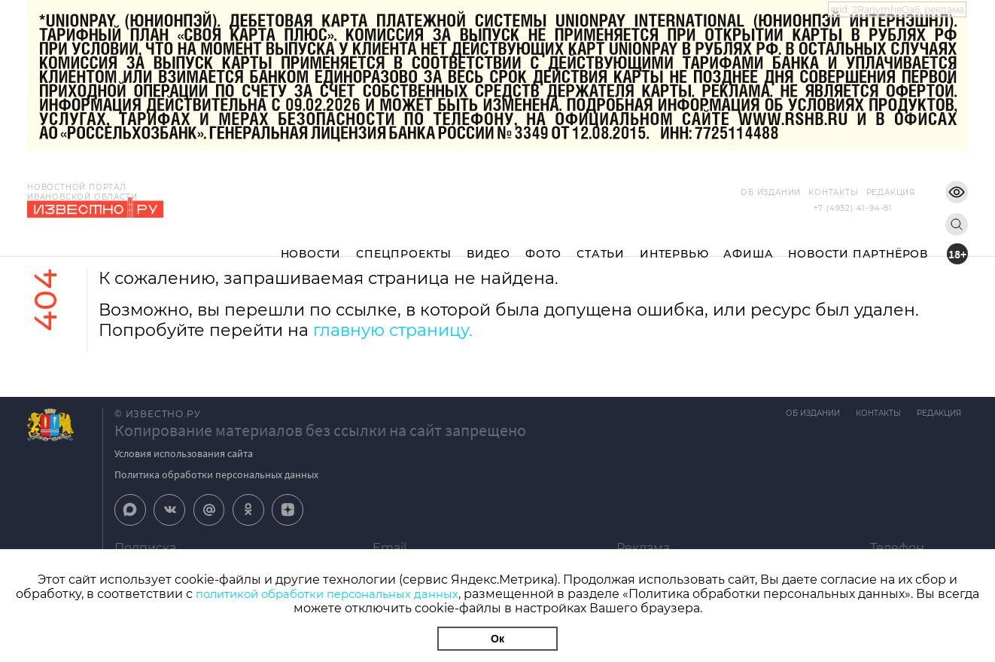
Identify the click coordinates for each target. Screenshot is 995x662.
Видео (488, 242)
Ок (497, 639)
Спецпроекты (404, 242)
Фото (543, 242)
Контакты (810, 192)
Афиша (748, 242)
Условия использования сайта (183, 453)
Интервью (674, 242)
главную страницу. (393, 330)
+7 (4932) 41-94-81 (853, 208)
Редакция (868, 192)
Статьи (601, 242)
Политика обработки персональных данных (216, 474)
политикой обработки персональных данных (349, 594)
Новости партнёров (858, 242)
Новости (311, 242)
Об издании (748, 192)
